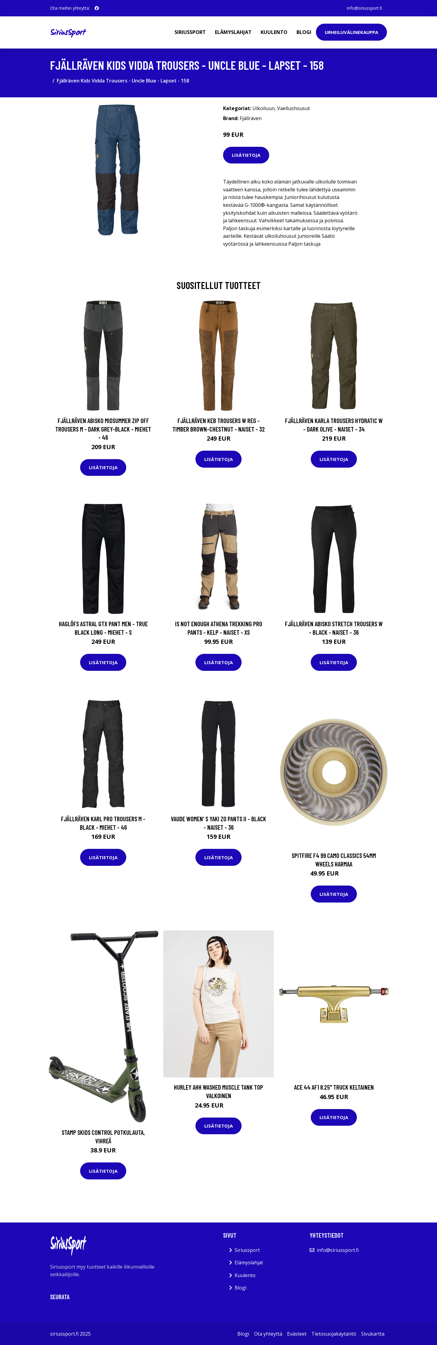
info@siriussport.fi (364, 8)
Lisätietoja (246, 155)
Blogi (303, 32)
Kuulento (274, 32)
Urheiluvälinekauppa (351, 32)
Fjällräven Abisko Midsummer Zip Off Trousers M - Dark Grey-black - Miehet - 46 (103, 429)
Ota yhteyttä (268, 1333)
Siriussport (190, 32)
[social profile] (96, 8)
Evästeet (297, 1333)
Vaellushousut (293, 108)
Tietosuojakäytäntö (333, 1333)
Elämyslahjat (233, 32)
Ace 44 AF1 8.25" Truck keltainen (334, 1087)
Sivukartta (372, 1333)
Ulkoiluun (263, 108)
